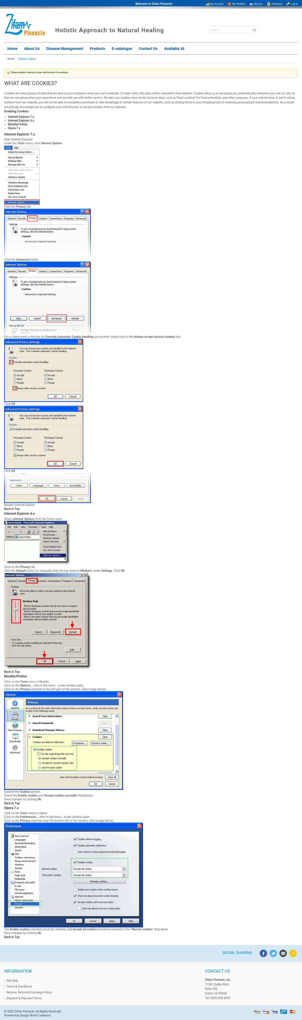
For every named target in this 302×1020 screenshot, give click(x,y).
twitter (272, 953)
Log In (294, 4)
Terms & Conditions (19, 986)
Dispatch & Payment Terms (24, 998)
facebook (262, 953)
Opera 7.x (14, 128)
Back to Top (11, 509)
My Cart (258, 4)
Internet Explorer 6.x (21, 120)
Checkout (277, 4)
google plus (292, 953)
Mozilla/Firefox (17, 124)
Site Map (12, 980)
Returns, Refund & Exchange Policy (29, 992)
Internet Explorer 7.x (21, 116)
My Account (217, 4)
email (282, 953)
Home (10, 58)
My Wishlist (238, 4)
